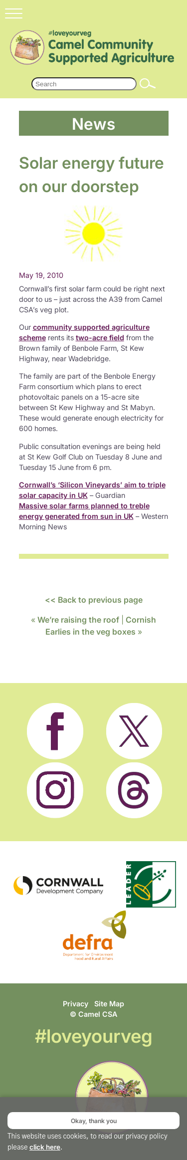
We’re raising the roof (78, 620)
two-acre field (100, 337)
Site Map (109, 1003)
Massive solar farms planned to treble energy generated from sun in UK (84, 510)
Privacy (75, 1003)
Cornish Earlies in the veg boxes (101, 626)
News (93, 123)
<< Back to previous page (94, 600)
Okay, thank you (94, 1120)
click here (44, 1147)
